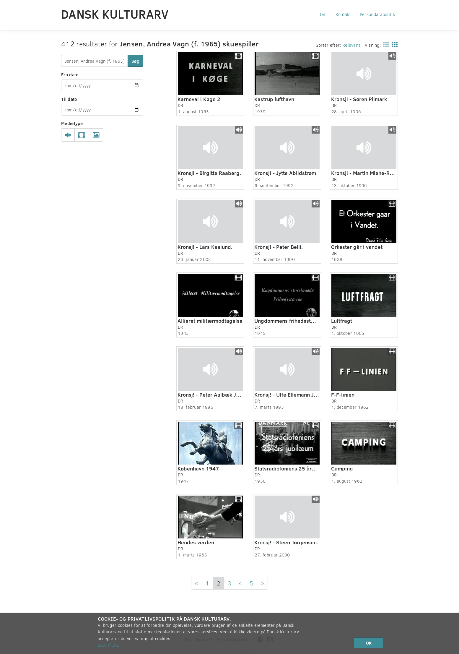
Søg (135, 61)
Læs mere (108, 645)
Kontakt (343, 14)
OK (369, 643)
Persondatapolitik (377, 14)
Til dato (69, 99)
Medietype (72, 123)
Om (323, 14)
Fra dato (70, 74)
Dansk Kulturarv (115, 14)
